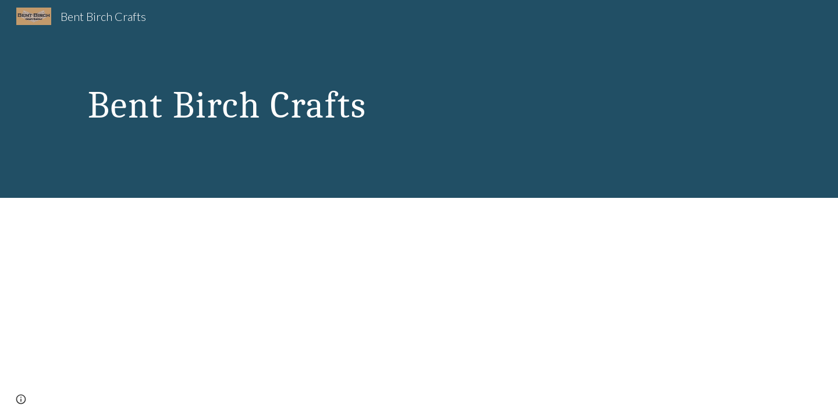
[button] (21, 399)
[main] (304, 99)
